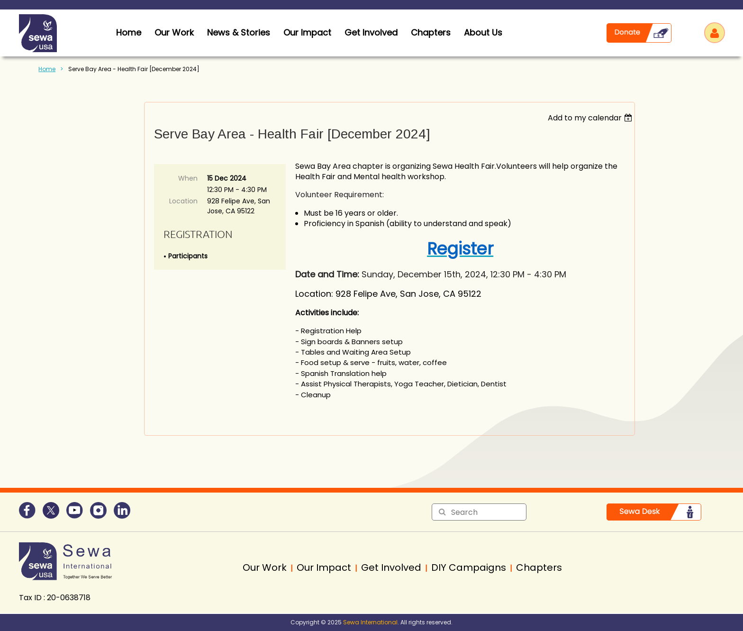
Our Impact (307, 32)
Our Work (174, 32)
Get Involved (371, 32)
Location (183, 201)
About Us (483, 32)
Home (46, 69)
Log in (714, 32)
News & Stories (238, 32)
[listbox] (591, 118)
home (128, 32)
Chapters (431, 32)
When (188, 178)
